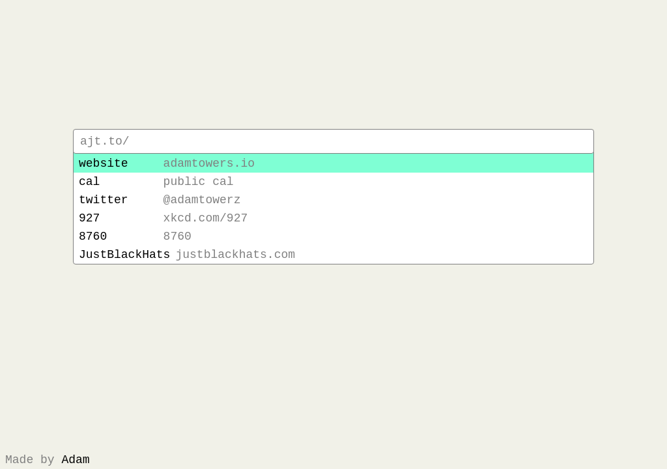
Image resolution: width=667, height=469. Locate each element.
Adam (75, 458)
